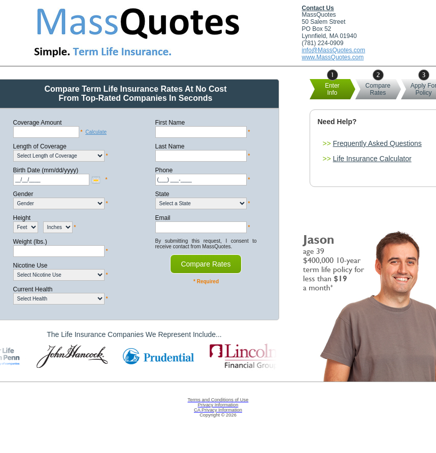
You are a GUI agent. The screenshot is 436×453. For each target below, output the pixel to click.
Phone (164, 170)
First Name (170, 122)
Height (22, 217)
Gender (23, 194)
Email (163, 217)
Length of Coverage (39, 146)
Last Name (170, 146)
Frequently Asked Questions (377, 143)
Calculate (96, 132)
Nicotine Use (30, 265)
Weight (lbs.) (30, 241)
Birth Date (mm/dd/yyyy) (46, 170)
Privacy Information (218, 404)
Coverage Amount (37, 122)
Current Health (33, 289)
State (162, 194)
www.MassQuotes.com (333, 57)
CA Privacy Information (218, 409)
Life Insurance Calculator (372, 159)
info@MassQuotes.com (333, 50)
